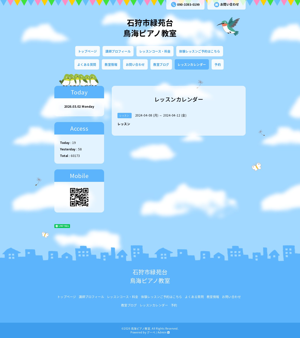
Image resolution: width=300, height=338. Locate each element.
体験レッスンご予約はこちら (199, 51)
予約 (217, 64)
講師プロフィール (118, 51)
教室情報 (111, 64)
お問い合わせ (226, 4)
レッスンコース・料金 (155, 51)
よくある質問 (86, 64)
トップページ (87, 51)
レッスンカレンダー (192, 64)
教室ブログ (161, 64)
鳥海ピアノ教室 (140, 328)
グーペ (151, 332)
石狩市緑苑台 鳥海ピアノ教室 (150, 28)
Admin (162, 332)
